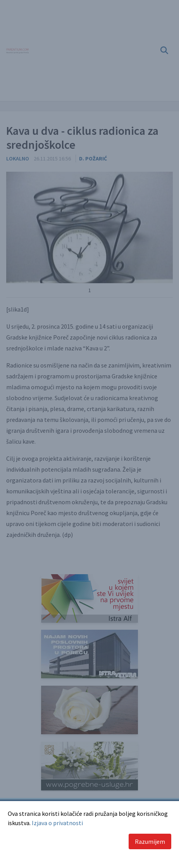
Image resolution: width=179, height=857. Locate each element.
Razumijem (150, 841)
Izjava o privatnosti (57, 823)
